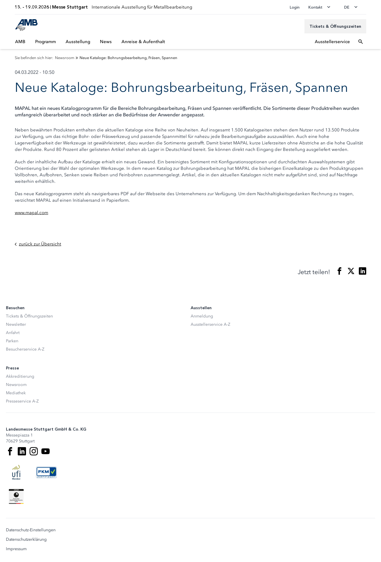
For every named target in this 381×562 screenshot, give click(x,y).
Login (295, 7)
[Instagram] (34, 451)
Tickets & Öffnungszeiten (29, 316)
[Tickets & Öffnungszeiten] (335, 26)
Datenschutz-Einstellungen (31, 530)
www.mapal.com (31, 212)
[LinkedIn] (22, 451)
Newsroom (16, 384)
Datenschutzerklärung (26, 539)
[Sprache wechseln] (352, 7)
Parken (12, 340)
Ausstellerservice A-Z (210, 324)
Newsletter (16, 324)
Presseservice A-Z (22, 401)
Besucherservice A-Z (25, 349)
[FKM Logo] (46, 472)
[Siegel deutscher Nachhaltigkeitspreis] (16, 496)
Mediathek (16, 392)
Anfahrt (13, 332)
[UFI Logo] (16, 472)
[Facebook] (10, 451)
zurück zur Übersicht (38, 244)
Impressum (16, 549)
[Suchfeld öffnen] (360, 42)
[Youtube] (45, 451)
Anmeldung (202, 316)
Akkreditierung (20, 376)
